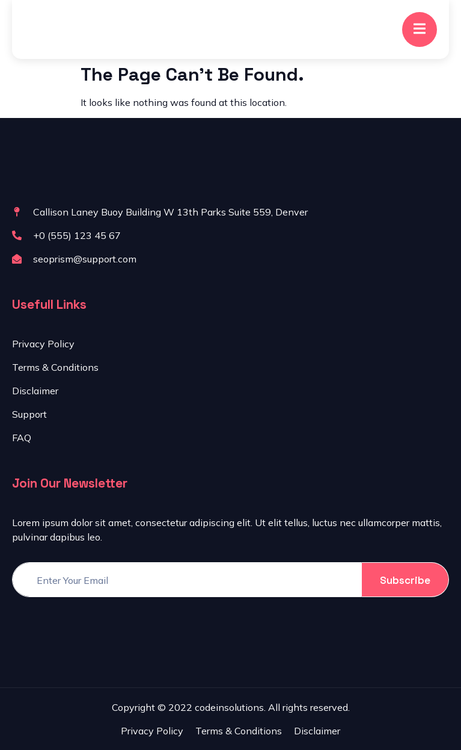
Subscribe (405, 580)
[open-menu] (419, 29)
